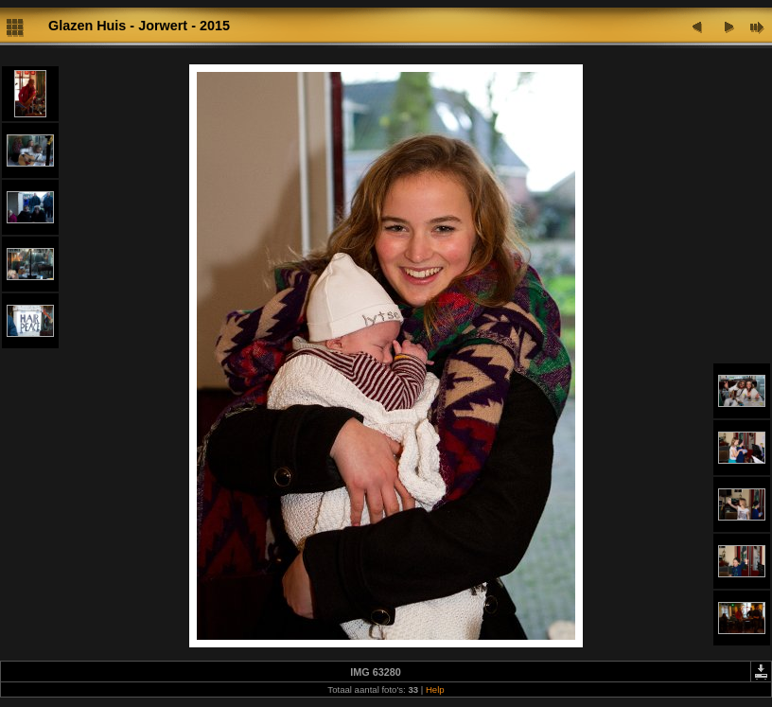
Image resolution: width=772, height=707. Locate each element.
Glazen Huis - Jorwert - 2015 (139, 25)
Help (435, 689)
